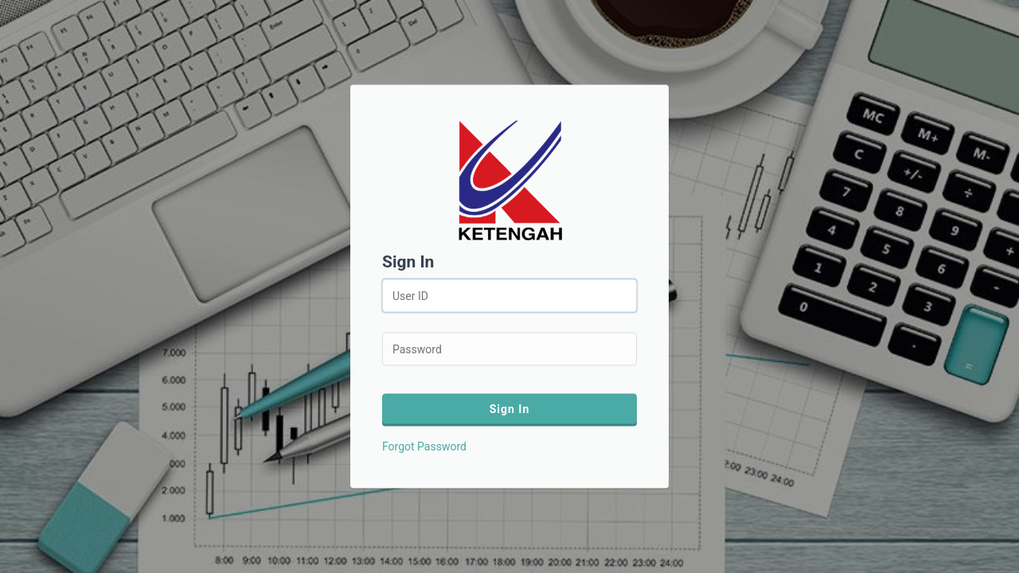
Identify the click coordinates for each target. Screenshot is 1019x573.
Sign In (510, 409)
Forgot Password (424, 446)
